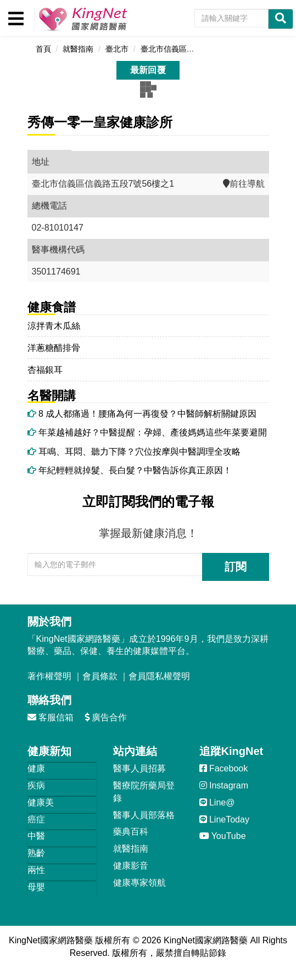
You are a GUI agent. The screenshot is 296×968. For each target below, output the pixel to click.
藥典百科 (130, 831)
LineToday (224, 819)
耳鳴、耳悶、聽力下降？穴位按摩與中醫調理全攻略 (134, 451)
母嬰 (36, 887)
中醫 (36, 836)
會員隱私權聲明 (159, 676)
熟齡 (36, 853)
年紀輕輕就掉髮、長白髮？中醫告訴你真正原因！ (129, 470)
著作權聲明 (49, 676)
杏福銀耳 (45, 369)
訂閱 (236, 567)
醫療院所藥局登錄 (144, 792)
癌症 (36, 819)
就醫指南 (130, 848)
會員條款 (100, 676)
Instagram (224, 785)
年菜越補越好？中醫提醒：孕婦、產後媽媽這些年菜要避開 (147, 432)
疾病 (36, 785)
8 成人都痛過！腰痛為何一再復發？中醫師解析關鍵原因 (142, 413)
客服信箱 (50, 717)
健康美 (40, 802)
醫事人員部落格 (144, 815)
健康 (36, 768)
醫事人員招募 (139, 768)
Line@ (217, 802)
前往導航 (244, 183)
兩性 (36, 870)
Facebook (223, 768)
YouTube (222, 836)
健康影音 (130, 865)
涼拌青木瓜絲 (53, 326)
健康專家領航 (139, 882)
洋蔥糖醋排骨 (53, 347)
